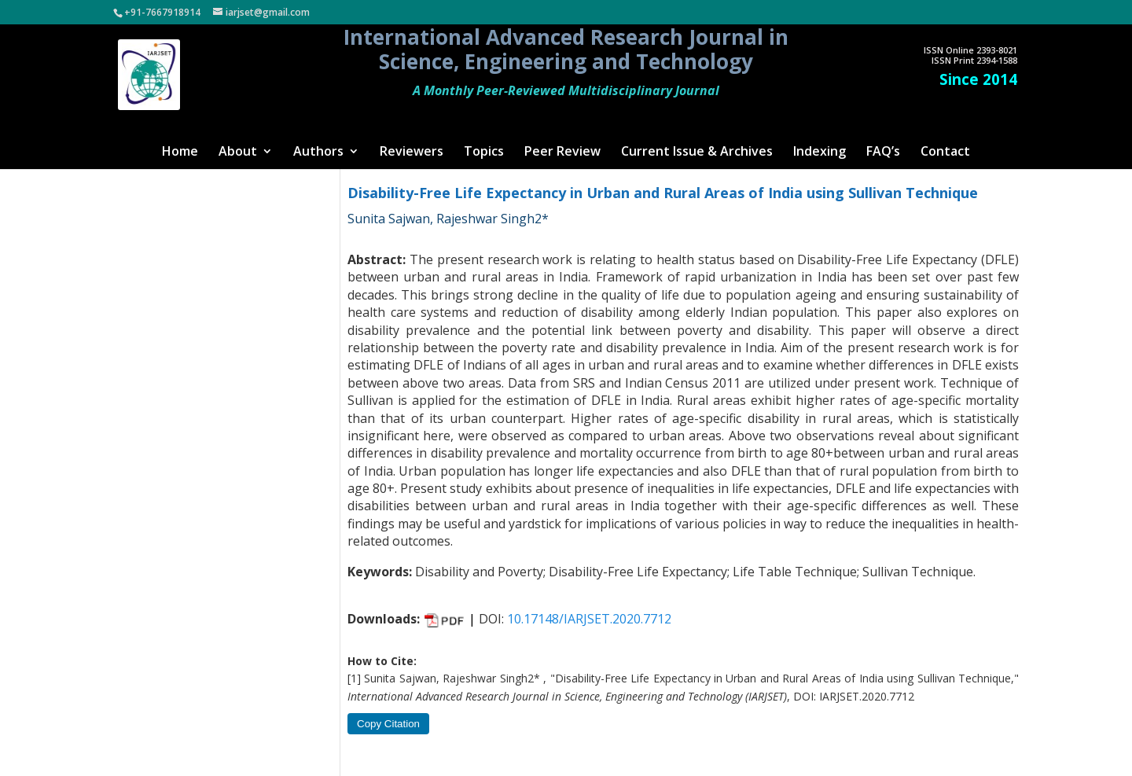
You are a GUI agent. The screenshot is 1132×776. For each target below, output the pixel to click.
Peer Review (562, 152)
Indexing (819, 152)
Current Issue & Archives (697, 152)
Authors (318, 152)
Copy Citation (388, 724)
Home (180, 152)
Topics (484, 152)
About (238, 152)
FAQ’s (883, 152)
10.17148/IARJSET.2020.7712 (589, 618)
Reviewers (411, 152)
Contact (945, 152)
